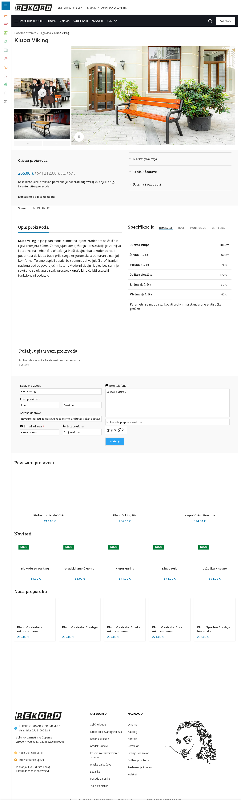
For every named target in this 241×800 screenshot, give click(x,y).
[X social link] (34, 208)
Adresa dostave (30, 404)
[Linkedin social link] (44, 208)
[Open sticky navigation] (30, 21)
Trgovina (44, 32)
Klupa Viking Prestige (199, 753)
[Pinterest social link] (39, 208)
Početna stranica (25, 32)
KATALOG (225, 20)
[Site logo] (33, 7)
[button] (28, 143)
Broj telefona (74, 417)
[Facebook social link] (29, 208)
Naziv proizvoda (30, 377)
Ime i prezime (29, 390)
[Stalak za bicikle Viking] (49, 607)
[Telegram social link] (48, 208)
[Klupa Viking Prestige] (199, 607)
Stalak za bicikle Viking (49, 753)
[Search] (210, 21)
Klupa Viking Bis (124, 753)
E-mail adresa (33, 417)
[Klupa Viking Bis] (124, 607)
